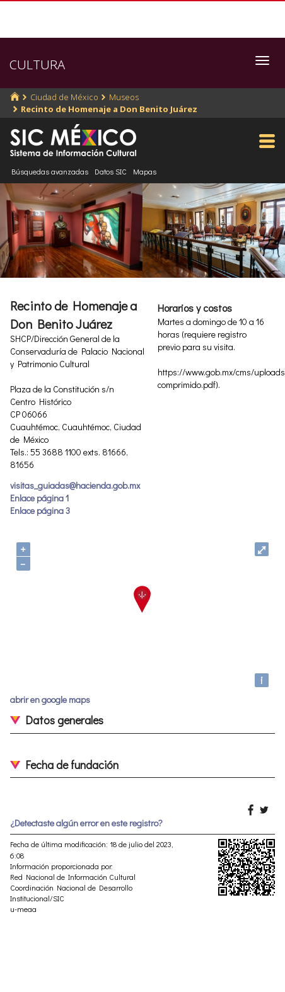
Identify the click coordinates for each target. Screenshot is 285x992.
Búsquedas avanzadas (49, 171)
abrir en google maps (50, 699)
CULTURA (37, 64)
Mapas (144, 171)
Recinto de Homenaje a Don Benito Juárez (109, 109)
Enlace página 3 (40, 510)
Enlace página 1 (39, 498)
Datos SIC (111, 171)
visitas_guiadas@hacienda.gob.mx (75, 485)
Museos (124, 97)
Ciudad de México (64, 97)
